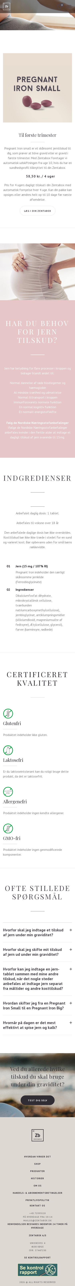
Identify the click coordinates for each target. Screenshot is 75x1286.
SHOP (37, 1163)
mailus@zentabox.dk (37, 1220)
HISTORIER (37, 1178)
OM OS (38, 1185)
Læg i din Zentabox (37, 210)
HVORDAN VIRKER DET (37, 1156)
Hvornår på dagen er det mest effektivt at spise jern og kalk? (30, 1025)
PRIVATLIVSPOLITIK (37, 1200)
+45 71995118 (37, 1213)
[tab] (37, 932)
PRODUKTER (37, 1171)
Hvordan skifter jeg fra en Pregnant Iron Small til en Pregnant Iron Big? (34, 1006)
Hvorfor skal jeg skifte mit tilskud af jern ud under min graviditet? (32, 952)
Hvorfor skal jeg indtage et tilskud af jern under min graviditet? (33, 932)
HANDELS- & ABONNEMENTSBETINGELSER (37, 1193)
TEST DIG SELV (37, 1100)
